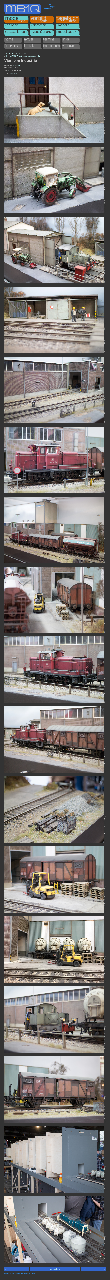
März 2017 (13, 73)
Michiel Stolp (16, 65)
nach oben (55, 1269)
